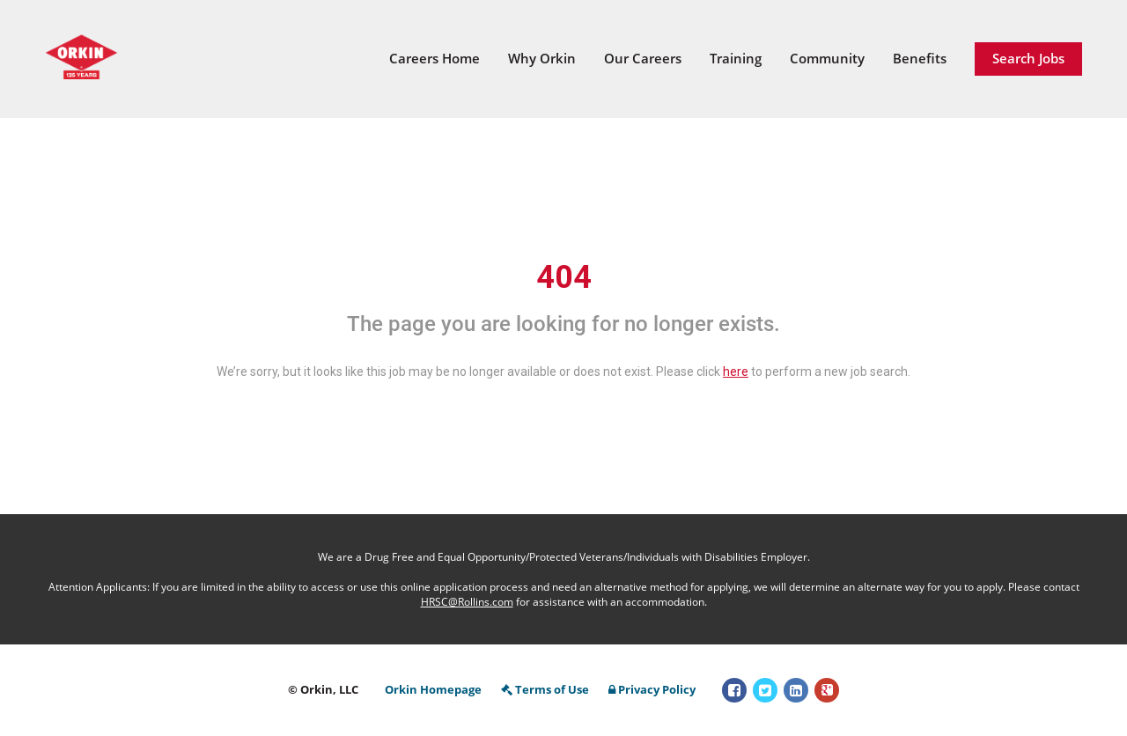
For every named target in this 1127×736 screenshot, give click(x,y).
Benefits (920, 58)
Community (827, 58)
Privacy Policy (652, 689)
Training (736, 58)
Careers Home (434, 58)
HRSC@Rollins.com (467, 601)
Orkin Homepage (433, 689)
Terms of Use (545, 689)
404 (564, 277)
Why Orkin (542, 58)
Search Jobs (1028, 58)
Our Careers (642, 58)
